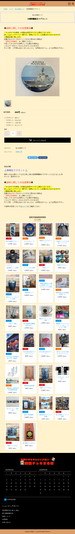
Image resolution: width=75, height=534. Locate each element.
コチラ (24, 206)
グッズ (11, 9)
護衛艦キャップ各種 (12, 268)
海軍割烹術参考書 (29, 385)
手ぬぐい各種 (12, 323)
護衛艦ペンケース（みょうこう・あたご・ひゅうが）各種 (62, 325)
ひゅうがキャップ (29, 241)
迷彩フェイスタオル (46, 387)
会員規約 (5, 519)
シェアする (43, 157)
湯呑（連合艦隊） (29, 414)
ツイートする (33, 157)
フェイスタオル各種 (29, 268)
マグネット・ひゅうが (13, 120)
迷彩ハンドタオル (12, 445)
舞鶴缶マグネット (62, 265)
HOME (6, 9)
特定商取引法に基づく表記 (10, 510)
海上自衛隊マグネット (12, 241)
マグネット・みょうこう (14, 125)
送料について (6, 516)
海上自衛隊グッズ (20, 9)
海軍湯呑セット (29, 292)
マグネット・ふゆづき (13, 122)
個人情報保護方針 (7, 513)
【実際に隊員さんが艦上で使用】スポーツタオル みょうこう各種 (45, 285)
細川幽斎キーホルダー (29, 443)
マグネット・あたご (12, 117)
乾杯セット (46, 268)
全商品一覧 (19, 151)
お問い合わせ (6, 522)
